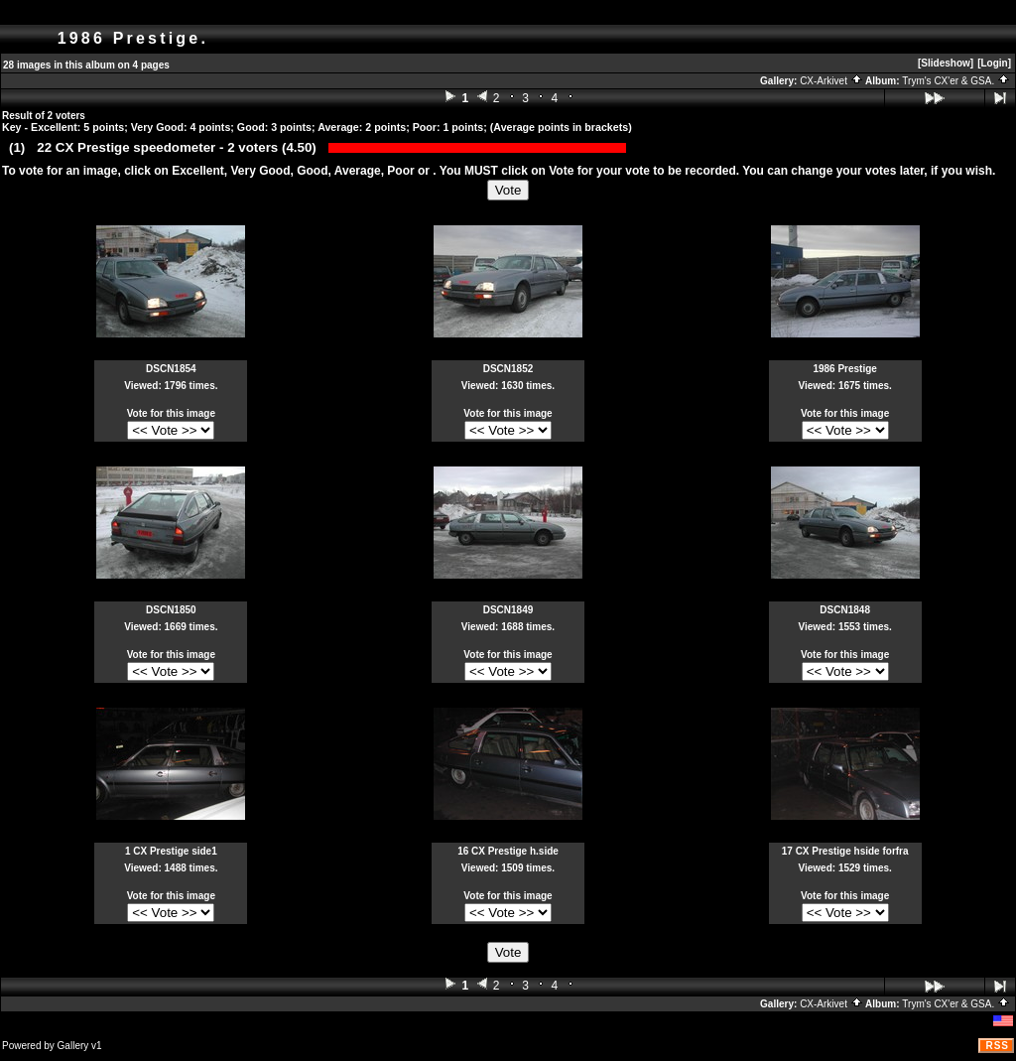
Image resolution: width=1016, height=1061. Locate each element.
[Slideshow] (945, 63)
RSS (997, 1045)
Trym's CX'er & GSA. (956, 80)
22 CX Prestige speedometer (126, 147)
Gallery (73, 1045)
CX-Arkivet (831, 80)
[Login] (994, 63)
